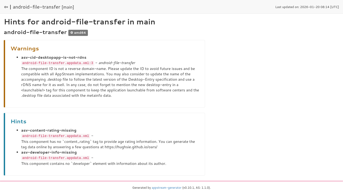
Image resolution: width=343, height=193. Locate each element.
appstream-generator (166, 187)
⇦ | (8, 6)
